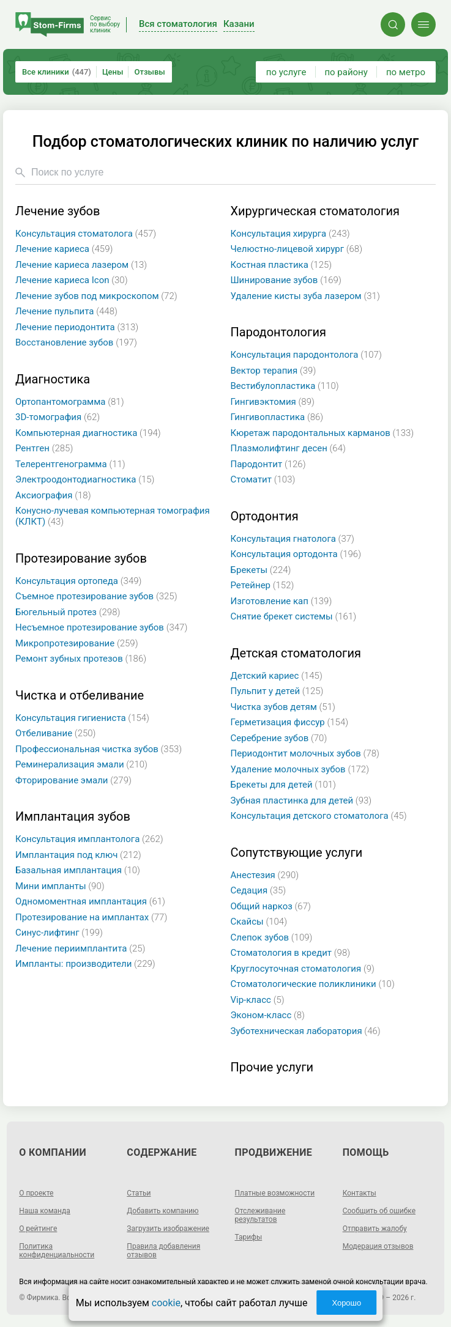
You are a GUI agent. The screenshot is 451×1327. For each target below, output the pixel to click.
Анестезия (265, 875)
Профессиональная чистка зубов (98, 749)
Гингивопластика (277, 417)
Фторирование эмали (73, 780)
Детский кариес (276, 675)
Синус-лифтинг (59, 932)
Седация (258, 890)
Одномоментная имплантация (90, 901)
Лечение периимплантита (80, 948)
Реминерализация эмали (81, 764)
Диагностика (52, 379)
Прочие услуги (272, 1067)
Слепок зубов (272, 937)
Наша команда (44, 1211)
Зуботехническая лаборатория (306, 1031)
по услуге (286, 72)
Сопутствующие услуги (297, 853)
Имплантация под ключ (78, 854)
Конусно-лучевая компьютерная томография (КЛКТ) (112, 516)
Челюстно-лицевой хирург (297, 248)
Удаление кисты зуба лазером (305, 295)
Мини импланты (60, 886)
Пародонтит (268, 464)
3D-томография (57, 417)
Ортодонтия (265, 516)
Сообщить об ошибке (379, 1211)
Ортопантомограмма (69, 401)
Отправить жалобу (375, 1228)
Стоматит (263, 479)
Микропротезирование (76, 643)
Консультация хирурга (290, 233)
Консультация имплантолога (89, 839)
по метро (405, 72)
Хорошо (346, 1302)
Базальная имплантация (77, 870)
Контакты (359, 1193)
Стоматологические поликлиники (313, 983)
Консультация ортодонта (296, 554)
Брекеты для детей (284, 784)
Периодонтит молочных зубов (305, 753)
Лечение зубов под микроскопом (96, 295)
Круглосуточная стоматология (303, 968)
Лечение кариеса (64, 248)
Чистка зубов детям (283, 706)
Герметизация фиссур (290, 722)
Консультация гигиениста (82, 717)
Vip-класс (258, 999)
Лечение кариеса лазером (81, 264)
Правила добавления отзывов (163, 1250)
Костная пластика (281, 264)
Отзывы (149, 71)
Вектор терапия (273, 370)
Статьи (139, 1193)
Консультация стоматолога (85, 233)
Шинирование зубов (286, 280)
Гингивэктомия (273, 401)
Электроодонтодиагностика (85, 479)
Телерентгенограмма (70, 464)
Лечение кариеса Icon (71, 280)
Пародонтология (278, 332)
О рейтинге (38, 1228)
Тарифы (249, 1237)
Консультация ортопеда (78, 580)
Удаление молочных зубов (300, 769)
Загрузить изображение (168, 1228)
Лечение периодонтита (76, 327)
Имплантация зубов (72, 817)
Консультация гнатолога (292, 538)
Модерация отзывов (378, 1246)
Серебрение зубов (279, 738)
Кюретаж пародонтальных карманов (322, 432)
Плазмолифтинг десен (288, 448)
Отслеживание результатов (260, 1215)
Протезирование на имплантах (91, 917)
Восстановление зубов (76, 342)
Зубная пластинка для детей (301, 800)
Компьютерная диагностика (88, 432)
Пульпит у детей (277, 691)
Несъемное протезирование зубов (101, 627)
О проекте (36, 1193)
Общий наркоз (271, 906)
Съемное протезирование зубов (96, 596)
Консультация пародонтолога (306, 354)
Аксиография (53, 495)
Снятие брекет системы (294, 616)
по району (345, 72)
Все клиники (56, 71)
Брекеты (261, 569)
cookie (166, 1303)
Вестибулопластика (285, 385)
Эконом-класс (268, 1015)
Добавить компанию (162, 1211)
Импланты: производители (85, 963)
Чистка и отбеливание (79, 696)
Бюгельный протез (67, 612)
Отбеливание (55, 733)
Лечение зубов (57, 211)
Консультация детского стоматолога (319, 815)
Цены (113, 71)
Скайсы (259, 921)
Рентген (44, 448)
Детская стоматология (296, 653)
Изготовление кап (281, 601)
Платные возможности (275, 1193)
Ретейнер (262, 585)
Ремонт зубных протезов (80, 658)
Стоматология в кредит (291, 952)
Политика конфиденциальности (56, 1250)
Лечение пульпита (66, 311)
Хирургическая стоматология (315, 211)
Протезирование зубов (81, 559)
